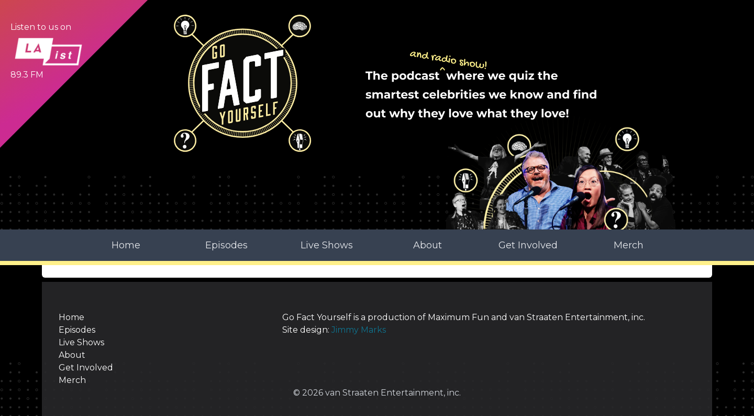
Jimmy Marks (358, 330)
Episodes (226, 245)
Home (126, 245)
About (427, 245)
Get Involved (528, 245)
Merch (629, 245)
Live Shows (327, 245)
